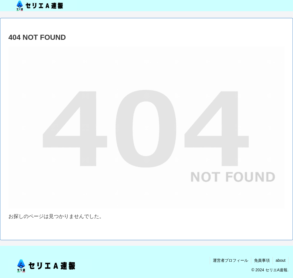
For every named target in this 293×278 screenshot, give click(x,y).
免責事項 (262, 260)
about (280, 260)
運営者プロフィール (230, 260)
